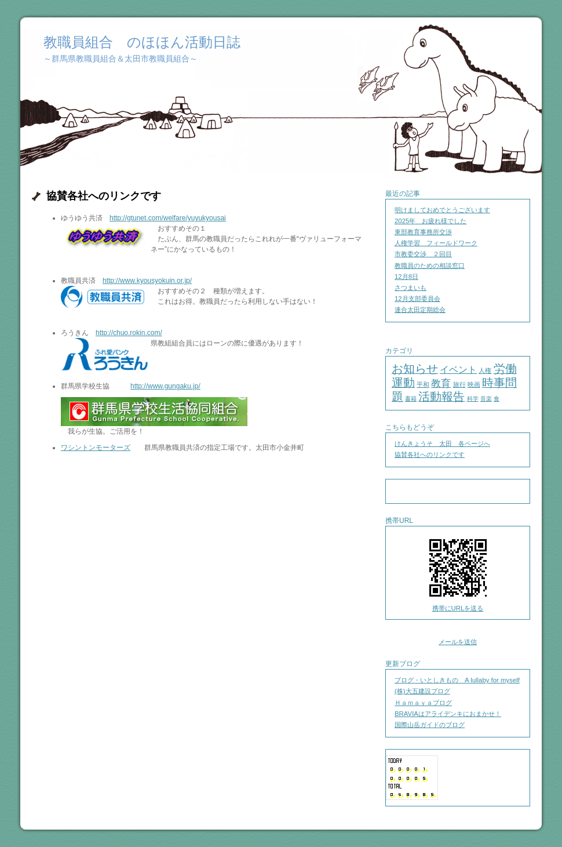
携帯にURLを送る (458, 608)
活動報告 (441, 396)
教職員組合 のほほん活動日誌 (141, 42)
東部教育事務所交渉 (423, 231)
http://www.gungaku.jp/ (165, 386)
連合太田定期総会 (420, 309)
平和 (423, 384)
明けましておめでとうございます (442, 209)
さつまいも (410, 287)
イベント (458, 370)
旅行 (459, 384)
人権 (485, 370)
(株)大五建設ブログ (422, 691)
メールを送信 (458, 641)
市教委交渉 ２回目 (423, 253)
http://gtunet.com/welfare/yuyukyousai (168, 218)
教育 (441, 383)
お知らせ (415, 368)
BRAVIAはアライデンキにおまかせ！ (448, 713)
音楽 (486, 398)
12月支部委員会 (417, 298)
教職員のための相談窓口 (430, 265)
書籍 (411, 398)
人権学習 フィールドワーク (436, 242)
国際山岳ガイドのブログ (430, 724)
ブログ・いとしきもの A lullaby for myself (457, 680)
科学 (473, 398)
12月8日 (406, 276)
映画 (474, 384)
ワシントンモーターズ (95, 448)
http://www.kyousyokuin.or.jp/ (147, 281)
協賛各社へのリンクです (430, 454)
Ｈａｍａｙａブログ (423, 702)
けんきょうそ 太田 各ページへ (442, 443)
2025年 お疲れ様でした (430, 220)
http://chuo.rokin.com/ (129, 333)
